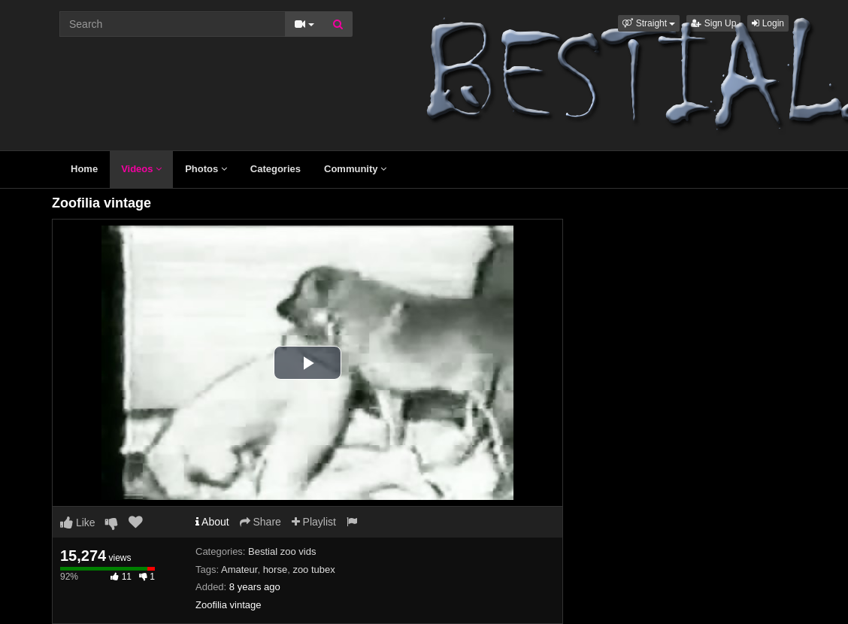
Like (77, 522)
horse (275, 569)
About (212, 522)
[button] (649, 23)
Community (355, 168)
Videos (141, 168)
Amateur (239, 569)
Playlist (314, 522)
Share (260, 522)
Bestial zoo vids (282, 551)
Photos (206, 168)
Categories (275, 168)
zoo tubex (313, 569)
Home (84, 168)
